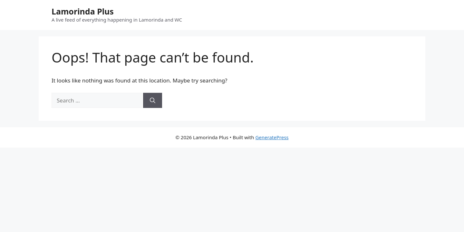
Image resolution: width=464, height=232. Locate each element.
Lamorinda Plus (83, 11)
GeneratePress (271, 137)
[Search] (152, 100)
